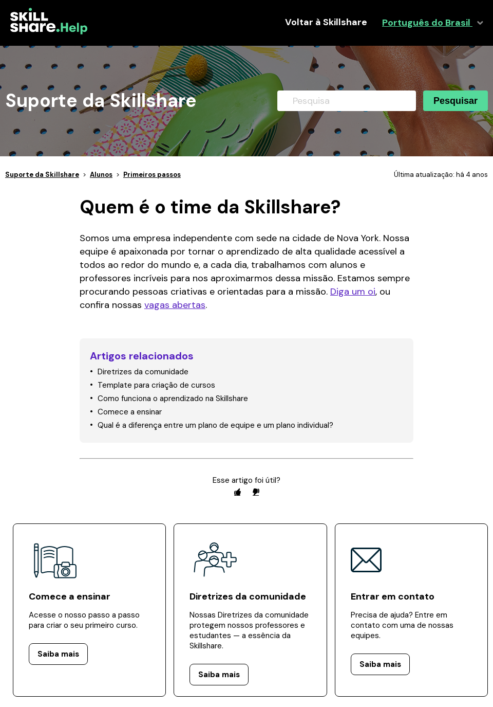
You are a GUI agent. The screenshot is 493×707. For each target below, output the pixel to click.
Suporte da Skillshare (42, 174)
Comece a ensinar (130, 412)
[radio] (237, 492)
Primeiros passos (152, 174)
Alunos (101, 174)
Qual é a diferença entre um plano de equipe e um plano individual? (215, 425)
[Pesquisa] (346, 100)
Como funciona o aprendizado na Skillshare (173, 398)
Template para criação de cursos (156, 385)
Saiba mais (58, 654)
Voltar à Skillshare (326, 22)
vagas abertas (174, 305)
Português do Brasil (427, 23)
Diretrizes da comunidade (143, 372)
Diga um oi (352, 291)
